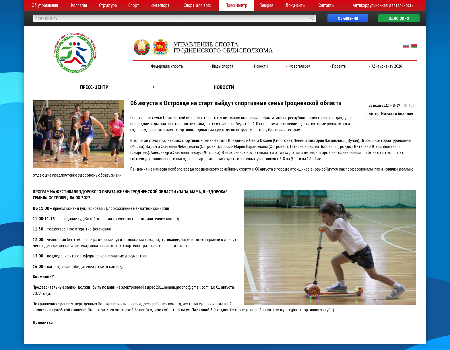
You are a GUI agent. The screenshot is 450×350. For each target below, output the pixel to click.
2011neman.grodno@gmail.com (182, 287)
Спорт (133, 5)
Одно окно (399, 18)
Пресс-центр (236, 5)
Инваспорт (160, 5)
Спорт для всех (197, 5)
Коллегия (79, 5)
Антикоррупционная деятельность (383, 5)
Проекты (339, 66)
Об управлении (45, 5)
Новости (261, 66)
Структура (108, 5)
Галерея (266, 5)
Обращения (348, 18)
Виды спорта (222, 66)
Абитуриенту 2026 (387, 66)
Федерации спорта (167, 66)
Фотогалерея (300, 66)
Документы (295, 5)
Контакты (326, 5)
